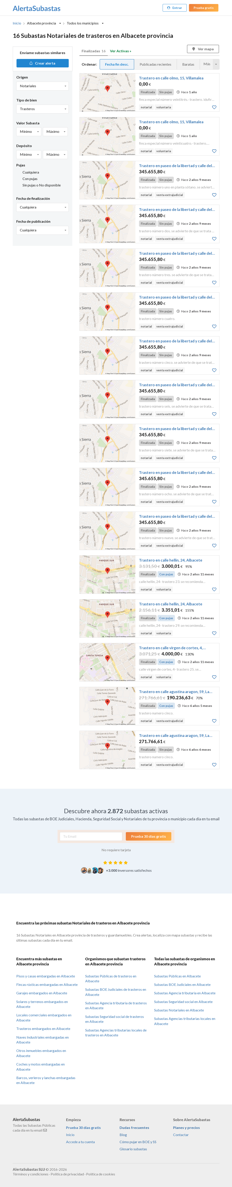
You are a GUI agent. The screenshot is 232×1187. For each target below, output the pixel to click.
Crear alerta (42, 63)
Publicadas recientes (155, 64)
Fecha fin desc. (117, 64)
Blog (123, 1134)
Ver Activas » (120, 51)
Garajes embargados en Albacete (41, 993)
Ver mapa (203, 49)
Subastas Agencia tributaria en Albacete (184, 993)
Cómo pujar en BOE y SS (138, 1142)
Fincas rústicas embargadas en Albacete (47, 984)
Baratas (188, 64)
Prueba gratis (204, 8)
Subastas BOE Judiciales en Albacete (182, 984)
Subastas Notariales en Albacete (179, 1010)
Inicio (17, 23)
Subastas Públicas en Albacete (177, 976)
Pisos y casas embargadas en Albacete (45, 976)
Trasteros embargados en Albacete (43, 1028)
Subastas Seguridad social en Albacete (183, 1001)
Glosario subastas (133, 1149)
